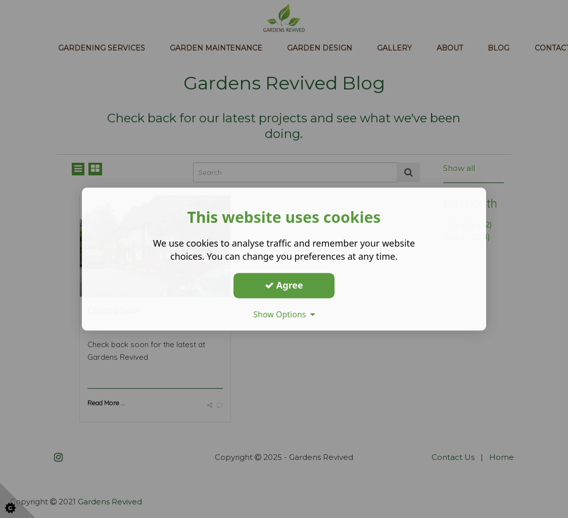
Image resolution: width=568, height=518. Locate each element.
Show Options (284, 314)
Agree (284, 285)
